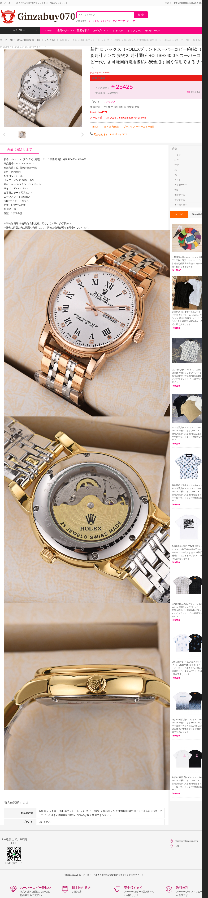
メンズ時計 (50, 40)
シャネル (118, 30)
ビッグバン (106, 21)
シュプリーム (135, 30)
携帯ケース (180, 195)
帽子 (177, 190)
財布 (177, 159)
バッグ (178, 154)
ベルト (178, 180)
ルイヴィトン (100, 30)
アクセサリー (181, 185)
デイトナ (131, 21)
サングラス (180, 200)
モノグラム (93, 21)
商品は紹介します (19, 149)
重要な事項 (83, 30)
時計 (39, 40)
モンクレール (152, 30)
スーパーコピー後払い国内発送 (17, 40)
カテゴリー (25, 30)
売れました (194, 92)
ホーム (48, 30)
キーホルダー (181, 205)
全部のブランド (65, 30)
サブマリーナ (119, 21)
